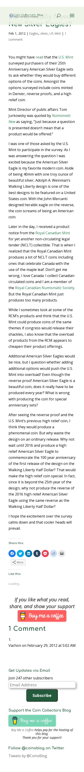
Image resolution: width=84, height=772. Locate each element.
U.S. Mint (65, 57)
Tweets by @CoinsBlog (28, 755)
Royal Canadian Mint (52, 232)
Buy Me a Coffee (22, 730)
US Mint (55, 33)
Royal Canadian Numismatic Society (44, 287)
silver (44, 33)
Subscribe (42, 695)
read (39, 57)
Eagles (34, 33)
